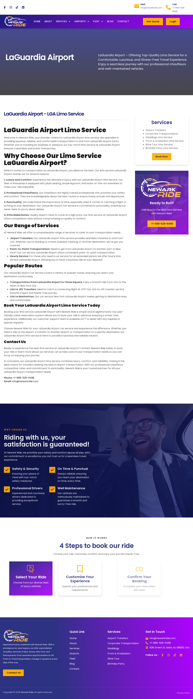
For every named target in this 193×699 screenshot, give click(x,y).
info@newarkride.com (25, 381)
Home (37, 21)
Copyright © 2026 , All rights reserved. (27, 692)
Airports (81, 21)
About (48, 21)
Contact (123, 21)
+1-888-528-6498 (23, 377)
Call (174, 4)
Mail (143, 4)
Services (63, 21)
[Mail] (136, 5)
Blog (110, 21)
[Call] (168, 7)
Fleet (98, 21)
